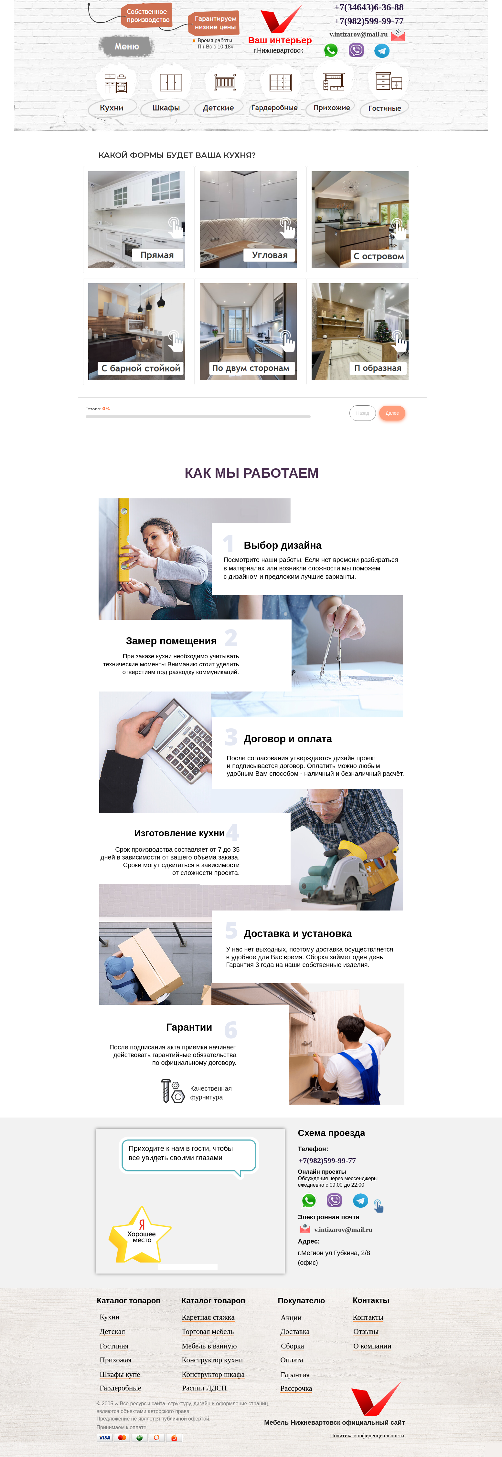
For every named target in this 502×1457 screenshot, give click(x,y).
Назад (362, 413)
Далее (392, 413)
